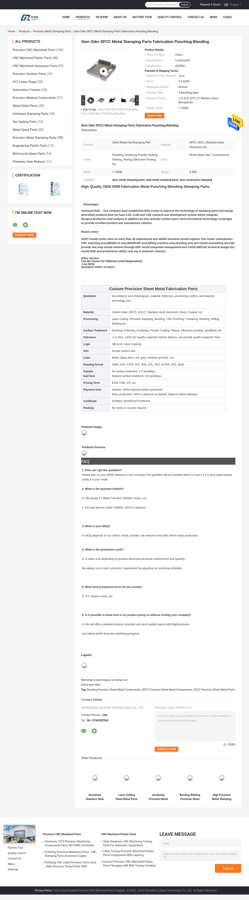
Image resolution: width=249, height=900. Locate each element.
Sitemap (13, 869)
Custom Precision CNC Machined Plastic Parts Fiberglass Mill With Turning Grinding (129, 863)
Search (185, 4)
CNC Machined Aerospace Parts (35, 66)
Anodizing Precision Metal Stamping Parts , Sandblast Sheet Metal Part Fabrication (158, 797)
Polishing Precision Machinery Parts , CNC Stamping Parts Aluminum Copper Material (70, 854)
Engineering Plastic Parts (30, 146)
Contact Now (154, 115)
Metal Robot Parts (25, 106)
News (213, 17)
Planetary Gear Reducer (29, 161)
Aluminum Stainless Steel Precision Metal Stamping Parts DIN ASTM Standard (94, 797)
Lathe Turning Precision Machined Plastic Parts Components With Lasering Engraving (128, 854)
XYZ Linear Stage (24, 82)
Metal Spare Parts (25, 130)
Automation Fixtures (27, 90)
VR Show (102, 17)
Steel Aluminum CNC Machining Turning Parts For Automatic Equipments (127, 843)
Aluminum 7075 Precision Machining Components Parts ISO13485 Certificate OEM (69, 844)
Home (66, 17)
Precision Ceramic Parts (29, 74)
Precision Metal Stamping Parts (52, 31)
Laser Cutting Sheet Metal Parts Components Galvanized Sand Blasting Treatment (126, 797)
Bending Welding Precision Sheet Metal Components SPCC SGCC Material (190, 797)
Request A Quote (210, 4)
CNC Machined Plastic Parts (32, 58)
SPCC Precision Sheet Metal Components (167, 689)
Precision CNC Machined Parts (34, 50)
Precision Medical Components (34, 98)
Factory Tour (142, 17)
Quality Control (170, 17)
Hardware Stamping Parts (30, 114)
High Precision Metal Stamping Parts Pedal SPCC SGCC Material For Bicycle (221, 797)
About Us (120, 17)
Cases (227, 17)
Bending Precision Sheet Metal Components (113, 689)
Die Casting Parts (25, 122)
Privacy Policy (43, 890)
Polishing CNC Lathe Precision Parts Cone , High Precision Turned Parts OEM (70, 864)
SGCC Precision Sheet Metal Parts (214, 689)
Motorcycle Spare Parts (29, 153)
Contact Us (196, 17)
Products (83, 17)
